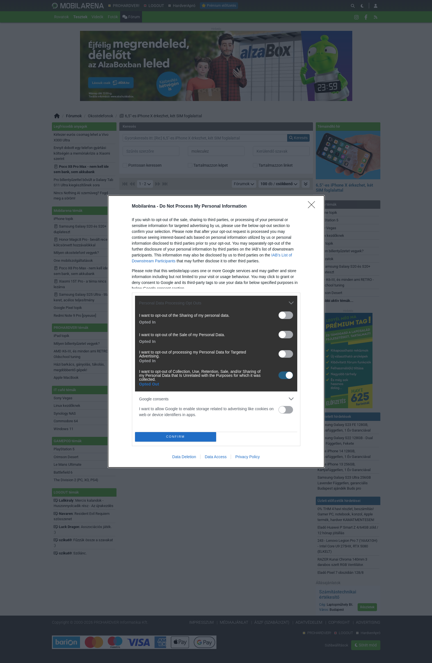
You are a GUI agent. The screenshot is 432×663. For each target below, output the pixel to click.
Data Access (216, 457)
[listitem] (216, 303)
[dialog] (216, 331)
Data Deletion (184, 457)
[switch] (285, 315)
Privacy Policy (247, 457)
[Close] (313, 206)
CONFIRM (175, 437)
